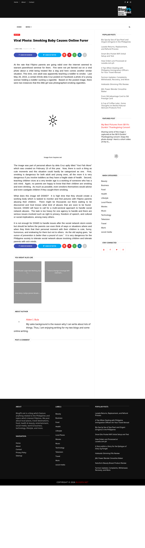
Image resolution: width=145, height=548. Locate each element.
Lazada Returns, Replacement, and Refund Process (114, 47)
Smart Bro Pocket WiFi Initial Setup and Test (113, 54)
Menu (29, 27)
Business (105, 185)
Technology (106, 215)
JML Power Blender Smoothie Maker (113, 90)
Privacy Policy (21, 452)
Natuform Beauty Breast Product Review (110, 463)
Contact (31, 2)
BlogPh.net (82, 482)
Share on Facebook (25, 55)
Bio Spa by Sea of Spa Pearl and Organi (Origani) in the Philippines (116, 40)
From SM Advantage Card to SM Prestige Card (115, 97)
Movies (104, 206)
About (23, 2)
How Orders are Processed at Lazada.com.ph (113, 62)
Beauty (104, 181)
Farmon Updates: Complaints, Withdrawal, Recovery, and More (115, 78)
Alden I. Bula (18, 48)
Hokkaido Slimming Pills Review (115, 84)
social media (106, 232)
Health (104, 194)
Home (16, 2)
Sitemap (19, 456)
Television (105, 219)
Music (103, 210)
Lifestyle (104, 198)
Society (17, 34)
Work (103, 227)
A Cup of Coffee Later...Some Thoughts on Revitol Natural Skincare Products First (113, 105)
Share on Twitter (49, 55)
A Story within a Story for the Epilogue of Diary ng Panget (111, 447)
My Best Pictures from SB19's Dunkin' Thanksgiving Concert (115, 126)
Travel (103, 223)
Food (103, 189)
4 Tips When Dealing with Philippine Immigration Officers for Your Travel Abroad (115, 70)
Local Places (106, 202)
